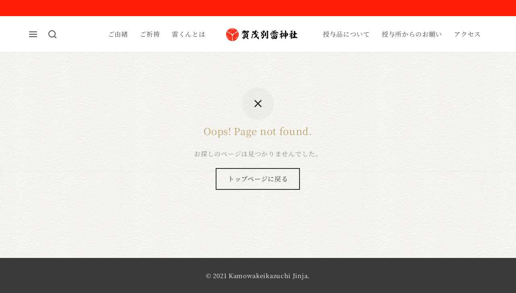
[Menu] (33, 34)
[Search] (52, 34)
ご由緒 (118, 34)
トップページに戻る (258, 178)
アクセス (467, 34)
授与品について (346, 34)
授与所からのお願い (412, 34)
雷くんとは (189, 34)
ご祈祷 (150, 34)
